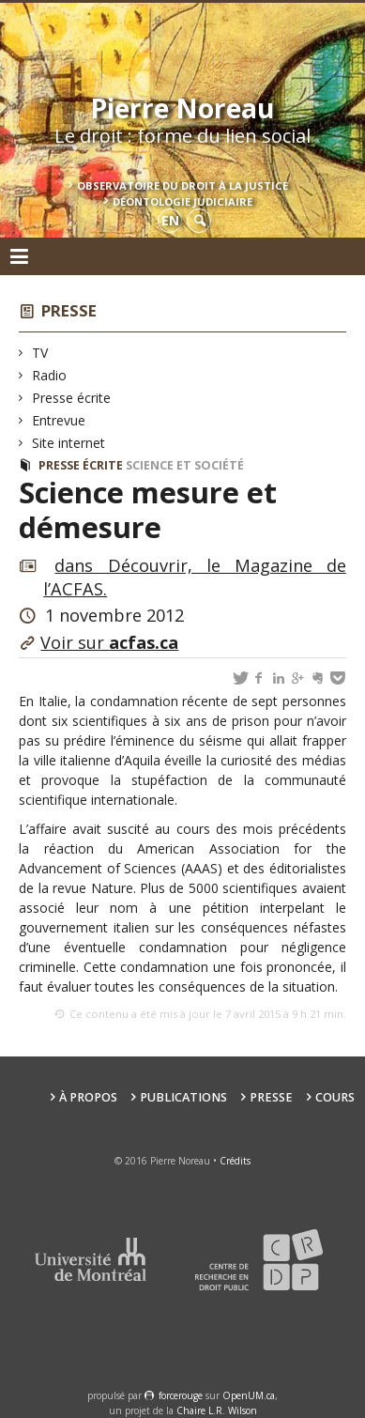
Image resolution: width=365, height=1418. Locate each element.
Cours (335, 1097)
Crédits (235, 1160)
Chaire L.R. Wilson (216, 1410)
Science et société (185, 465)
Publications (183, 1097)
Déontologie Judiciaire (182, 201)
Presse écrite (72, 398)
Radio (50, 375)
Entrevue (59, 420)
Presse (69, 310)
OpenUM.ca (248, 1395)
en (170, 220)
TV (40, 353)
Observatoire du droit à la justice (182, 185)
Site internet (69, 443)
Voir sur (109, 642)
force (181, 1395)
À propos (88, 1097)
